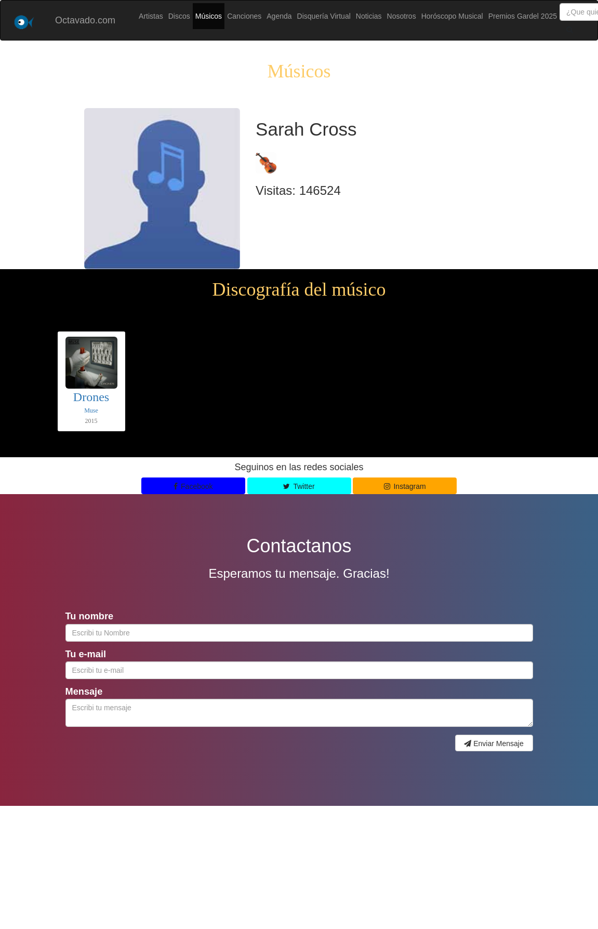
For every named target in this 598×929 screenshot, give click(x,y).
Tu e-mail (86, 654)
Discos (179, 16)
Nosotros (401, 16)
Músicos (208, 16)
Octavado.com (85, 20)
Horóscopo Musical (452, 16)
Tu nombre (89, 616)
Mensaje (84, 691)
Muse (91, 410)
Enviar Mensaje (493, 743)
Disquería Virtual (324, 16)
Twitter (298, 486)
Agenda (279, 16)
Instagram (405, 486)
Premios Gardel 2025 (522, 16)
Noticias (369, 16)
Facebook (193, 486)
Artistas (151, 16)
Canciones (244, 16)
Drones (91, 397)
